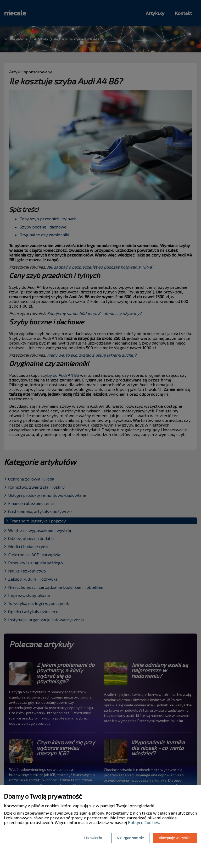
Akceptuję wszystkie (175, 838)
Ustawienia (93, 838)
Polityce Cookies (143, 822)
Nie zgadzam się (130, 838)
